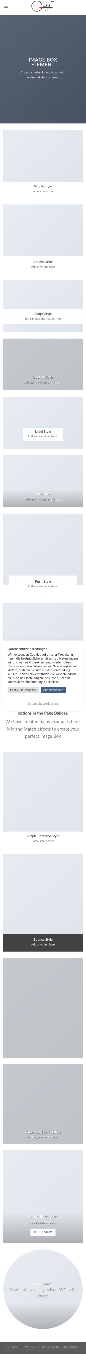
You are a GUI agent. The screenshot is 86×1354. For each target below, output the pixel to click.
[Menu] (5, 7)
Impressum (31, 1346)
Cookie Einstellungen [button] (23, 690)
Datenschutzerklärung (60, 1346)
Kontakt (13, 1346)
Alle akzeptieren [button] (53, 690)
